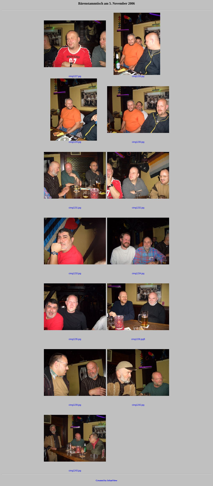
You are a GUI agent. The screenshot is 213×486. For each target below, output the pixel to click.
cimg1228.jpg (138, 75)
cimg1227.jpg (75, 75)
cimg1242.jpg (138, 404)
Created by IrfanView (106, 480)
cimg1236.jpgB (138, 338)
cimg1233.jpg (75, 272)
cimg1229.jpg (75, 141)
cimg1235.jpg (75, 338)
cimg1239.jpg (75, 404)
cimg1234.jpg (138, 272)
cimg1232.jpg (138, 207)
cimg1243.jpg (75, 470)
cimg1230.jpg (138, 141)
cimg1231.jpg (75, 207)
